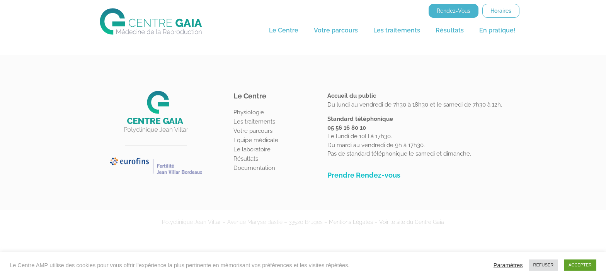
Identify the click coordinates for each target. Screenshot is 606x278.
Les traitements (396, 30)
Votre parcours (336, 30)
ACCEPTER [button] (580, 265)
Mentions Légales (351, 222)
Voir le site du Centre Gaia (411, 222)
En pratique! (497, 30)
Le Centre (283, 30)
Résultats (450, 30)
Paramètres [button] (508, 265)
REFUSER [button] (543, 265)
